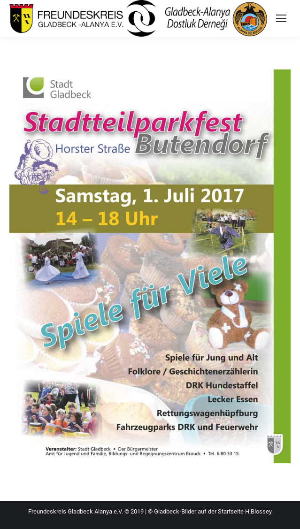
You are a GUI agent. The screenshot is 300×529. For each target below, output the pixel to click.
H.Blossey (258, 511)
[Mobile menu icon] (281, 18)
